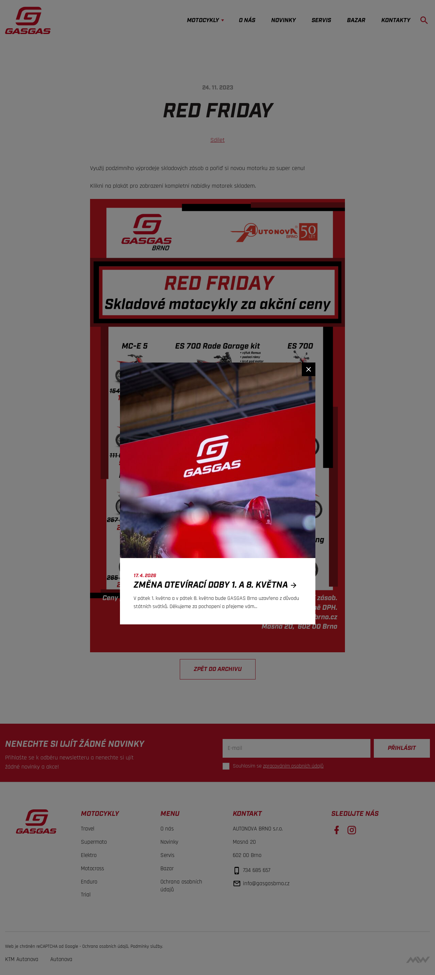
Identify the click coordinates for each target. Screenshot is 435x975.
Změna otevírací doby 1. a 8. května (217, 585)
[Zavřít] (308, 369)
